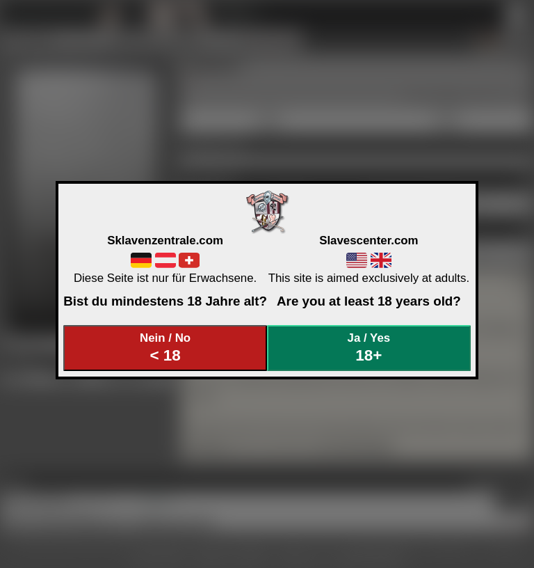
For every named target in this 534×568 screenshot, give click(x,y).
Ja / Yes (369, 347)
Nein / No (165, 347)
